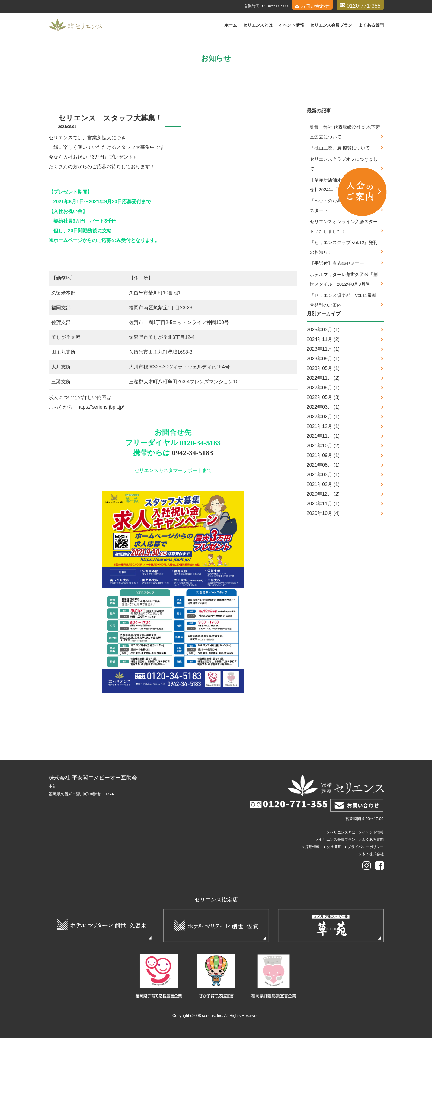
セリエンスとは (258, 25)
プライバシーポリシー (365, 927)
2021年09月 (319, 535)
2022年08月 (319, 468)
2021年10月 (319, 525)
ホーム (230, 25)
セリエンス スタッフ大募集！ (110, 198)
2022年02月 (319, 497)
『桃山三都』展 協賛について (340, 228)
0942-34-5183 (192, 533)
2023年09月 (319, 439)
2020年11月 (319, 583)
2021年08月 (319, 545)
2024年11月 (319, 419)
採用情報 (312, 927)
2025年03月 (319, 410)
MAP (110, 874)
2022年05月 (319, 477)
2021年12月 (319, 506)
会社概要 (333, 927)
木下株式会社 (373, 934)
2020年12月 (319, 574)
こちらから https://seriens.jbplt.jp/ (86, 487)
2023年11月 (319, 429)
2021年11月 (319, 516)
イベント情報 (291, 25)
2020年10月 (319, 593)
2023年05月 (319, 448)
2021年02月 (319, 564)
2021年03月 (319, 554)
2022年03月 (319, 487)
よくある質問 (371, 25)
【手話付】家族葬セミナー (337, 343)
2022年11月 (319, 458)
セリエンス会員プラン (331, 25)
